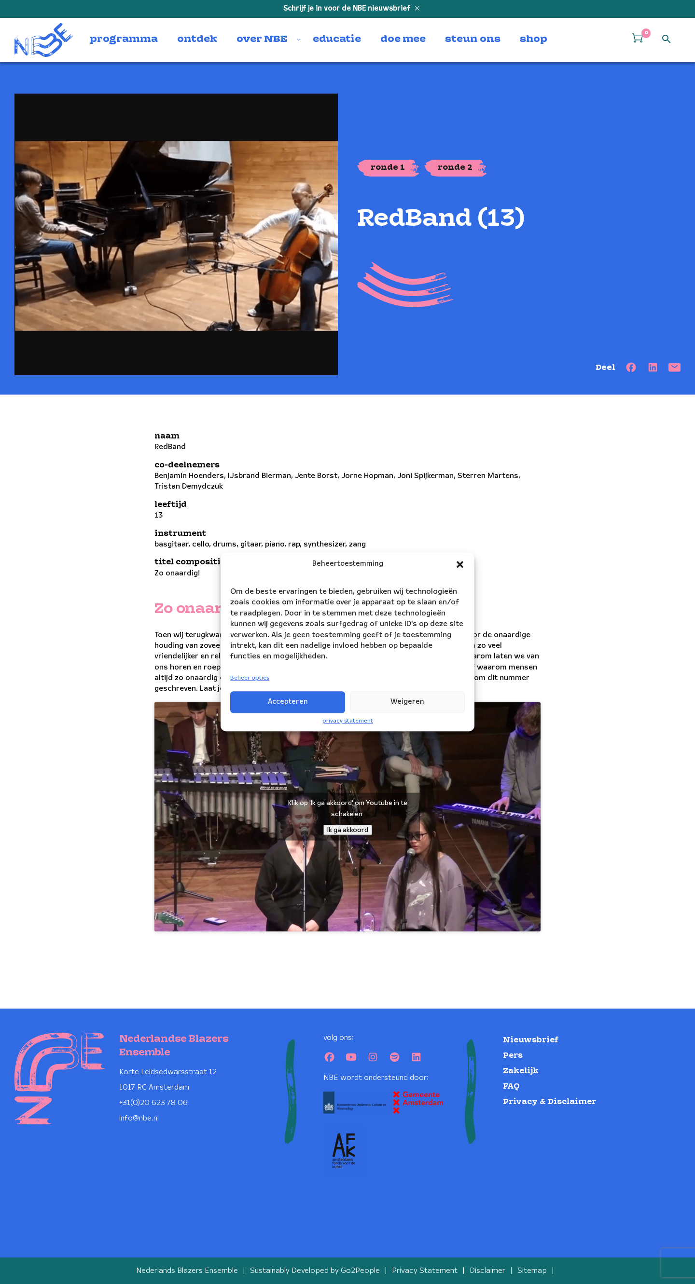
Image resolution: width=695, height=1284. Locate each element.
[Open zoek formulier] (667, 39)
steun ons (472, 39)
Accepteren (288, 701)
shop (533, 39)
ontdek (197, 39)
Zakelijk (521, 1071)
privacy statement (347, 721)
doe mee (403, 39)
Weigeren (407, 701)
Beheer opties (249, 678)
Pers (513, 1055)
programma (124, 39)
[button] (460, 564)
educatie (337, 39)
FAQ (511, 1086)
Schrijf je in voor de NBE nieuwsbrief (347, 8)
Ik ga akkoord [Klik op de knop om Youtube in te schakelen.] (347, 830)
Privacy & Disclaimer (549, 1102)
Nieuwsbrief (530, 1040)
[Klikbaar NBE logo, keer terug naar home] (43, 40)
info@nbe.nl (139, 1118)
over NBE (261, 39)
